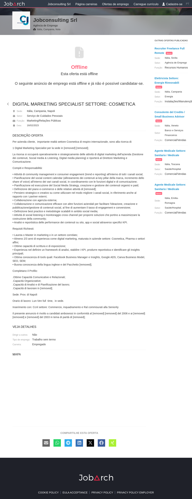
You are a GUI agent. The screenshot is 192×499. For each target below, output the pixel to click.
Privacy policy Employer (135, 492)
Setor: (18, 116)
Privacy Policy (102, 492)
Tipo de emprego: (21, 339)
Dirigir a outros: (20, 335)
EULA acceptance (75, 492)
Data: (17, 125)
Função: (19, 121)
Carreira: (17, 344)
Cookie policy (48, 492)
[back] (8, 104)
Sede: (18, 111)
